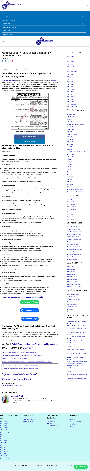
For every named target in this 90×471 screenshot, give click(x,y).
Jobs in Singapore (71, 106)
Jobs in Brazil (70, 85)
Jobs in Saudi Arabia (72, 72)
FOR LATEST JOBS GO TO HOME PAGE (12, 389)
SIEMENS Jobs (71, 157)
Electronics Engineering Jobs (74, 245)
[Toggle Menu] (82, 13)
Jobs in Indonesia (71, 98)
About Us (72, 418)
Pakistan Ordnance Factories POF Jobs (77, 196)
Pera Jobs (69, 134)
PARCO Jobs (70, 139)
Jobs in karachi (71, 206)
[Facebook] (2, 62)
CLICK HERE (27, 351)
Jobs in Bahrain (71, 83)
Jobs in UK (70, 78)
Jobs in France (71, 93)
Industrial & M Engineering (73, 258)
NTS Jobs (69, 124)
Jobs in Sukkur (71, 224)
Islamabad (4, 83)
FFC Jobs (69, 163)
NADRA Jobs (70, 188)
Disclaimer (73, 426)
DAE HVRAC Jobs (71, 276)
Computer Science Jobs (73, 250)
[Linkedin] (5, 62)
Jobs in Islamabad (71, 209)
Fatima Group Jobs (72, 165)
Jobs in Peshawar (71, 217)
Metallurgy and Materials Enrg (74, 260)
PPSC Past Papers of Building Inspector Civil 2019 (15, 362)
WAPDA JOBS (70, 132)
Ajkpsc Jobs (70, 181)
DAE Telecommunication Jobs (74, 294)
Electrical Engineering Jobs (74, 234)
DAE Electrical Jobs (72, 278)
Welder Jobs (70, 309)
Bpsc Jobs (69, 176)
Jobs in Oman (70, 67)
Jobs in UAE (70, 75)
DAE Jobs (49, 423)
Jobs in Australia (71, 60)
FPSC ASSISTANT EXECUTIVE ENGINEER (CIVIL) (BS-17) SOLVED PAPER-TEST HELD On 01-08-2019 (27, 365)
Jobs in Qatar (70, 70)
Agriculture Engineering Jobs (74, 237)
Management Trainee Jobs (30, 418)
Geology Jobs (70, 263)
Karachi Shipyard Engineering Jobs (76, 126)
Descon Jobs (70, 145)
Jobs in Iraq (70, 101)
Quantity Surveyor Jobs (73, 319)
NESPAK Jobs (70, 119)
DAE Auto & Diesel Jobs (73, 288)
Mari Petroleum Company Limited (75, 194)
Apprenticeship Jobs (28, 420)
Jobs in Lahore (71, 204)
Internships (26, 422)
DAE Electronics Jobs (72, 283)
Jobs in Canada (71, 91)
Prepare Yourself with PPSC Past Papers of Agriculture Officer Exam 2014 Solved (22, 368)
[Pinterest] (12, 62)
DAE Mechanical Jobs (72, 286)
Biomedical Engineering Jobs (74, 252)
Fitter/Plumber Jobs (72, 314)
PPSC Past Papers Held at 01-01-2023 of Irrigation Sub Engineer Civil (19, 356)
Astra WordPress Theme (68, 465)
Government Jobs (71, 116)
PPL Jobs (69, 186)
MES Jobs (69, 150)
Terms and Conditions (76, 420)
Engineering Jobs (51, 421)
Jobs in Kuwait (71, 62)
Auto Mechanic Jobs (72, 311)
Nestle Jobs (70, 160)
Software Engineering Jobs (74, 247)
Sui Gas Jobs (70, 129)
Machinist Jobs (71, 317)
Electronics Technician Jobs (74, 306)
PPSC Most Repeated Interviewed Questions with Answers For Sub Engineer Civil (22, 359)
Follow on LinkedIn (29, 142)
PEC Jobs (69, 191)
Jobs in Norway (71, 103)
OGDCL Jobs (70, 121)
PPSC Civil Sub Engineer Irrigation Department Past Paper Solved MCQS (20, 371)
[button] (87, 5)
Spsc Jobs (69, 178)
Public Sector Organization (8, 81)
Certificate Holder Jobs (53, 424)
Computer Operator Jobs (73, 301)
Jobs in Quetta (70, 222)
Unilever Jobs (70, 147)
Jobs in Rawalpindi (72, 211)
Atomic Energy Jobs (72, 137)
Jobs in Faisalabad (72, 214)
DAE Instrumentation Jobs (73, 291)
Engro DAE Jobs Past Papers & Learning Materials (24, 298)
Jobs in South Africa (72, 109)
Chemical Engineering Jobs (74, 242)
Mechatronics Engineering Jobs (75, 255)
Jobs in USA (70, 80)
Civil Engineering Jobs (72, 232)
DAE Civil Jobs (70, 273)
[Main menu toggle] (3, 41)
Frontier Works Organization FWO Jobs (77, 155)
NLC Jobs (69, 152)
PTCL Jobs (70, 183)
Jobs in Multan (71, 219)
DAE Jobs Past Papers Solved (17, 382)
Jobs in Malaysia (71, 65)
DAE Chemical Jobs (72, 281)
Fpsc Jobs (69, 170)
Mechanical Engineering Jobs (74, 240)
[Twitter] (9, 62)
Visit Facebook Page (29, 137)
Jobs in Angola (71, 57)
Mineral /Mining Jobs (72, 265)
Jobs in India (70, 96)
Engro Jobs (70, 168)
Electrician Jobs (71, 304)
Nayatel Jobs (70, 142)
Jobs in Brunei (70, 88)
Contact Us (73, 424)
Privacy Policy (73, 422)
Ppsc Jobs (69, 173)
